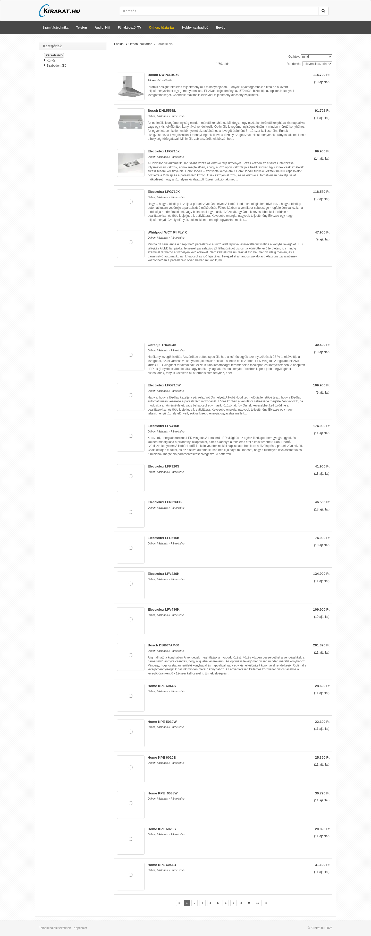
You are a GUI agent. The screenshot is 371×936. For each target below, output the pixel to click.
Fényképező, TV (129, 27)
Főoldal (119, 44)
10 (257, 902)
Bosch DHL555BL (162, 110)
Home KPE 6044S (162, 686)
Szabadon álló (56, 65)
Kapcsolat (80, 928)
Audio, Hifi (102, 27)
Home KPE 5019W (162, 722)
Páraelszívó (54, 55)
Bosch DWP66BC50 (163, 75)
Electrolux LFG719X (164, 192)
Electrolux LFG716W (164, 385)
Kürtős (51, 60)
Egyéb (220, 27)
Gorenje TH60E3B (162, 345)
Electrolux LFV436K (164, 609)
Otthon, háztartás (161, 27)
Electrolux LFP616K (164, 538)
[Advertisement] (72, 153)
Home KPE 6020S (162, 829)
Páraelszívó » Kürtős (160, 80)
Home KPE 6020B (162, 757)
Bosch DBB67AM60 (163, 645)
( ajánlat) (322, 82)
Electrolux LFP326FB (165, 502)
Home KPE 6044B (162, 865)
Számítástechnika (56, 27)
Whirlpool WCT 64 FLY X (167, 232)
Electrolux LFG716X (164, 151)
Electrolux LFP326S (163, 466)
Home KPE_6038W (163, 793)
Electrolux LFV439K (164, 574)
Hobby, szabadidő (195, 27)
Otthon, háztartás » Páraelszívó (166, 116)
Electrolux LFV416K (164, 426)
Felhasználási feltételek (55, 928)
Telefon (81, 27)
